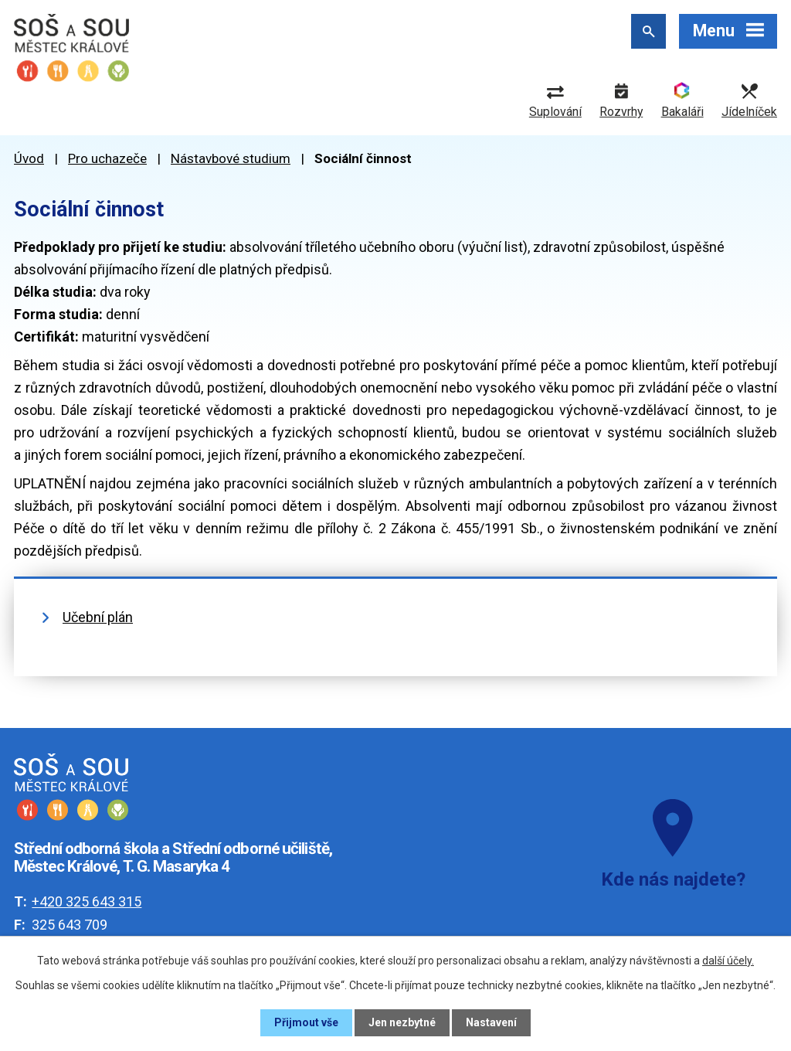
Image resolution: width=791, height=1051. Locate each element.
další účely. (728, 960)
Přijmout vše (306, 1022)
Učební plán (98, 617)
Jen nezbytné (402, 1022)
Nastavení (491, 1022)
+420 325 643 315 (86, 901)
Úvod (29, 158)
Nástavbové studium (230, 158)
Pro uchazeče (107, 158)
